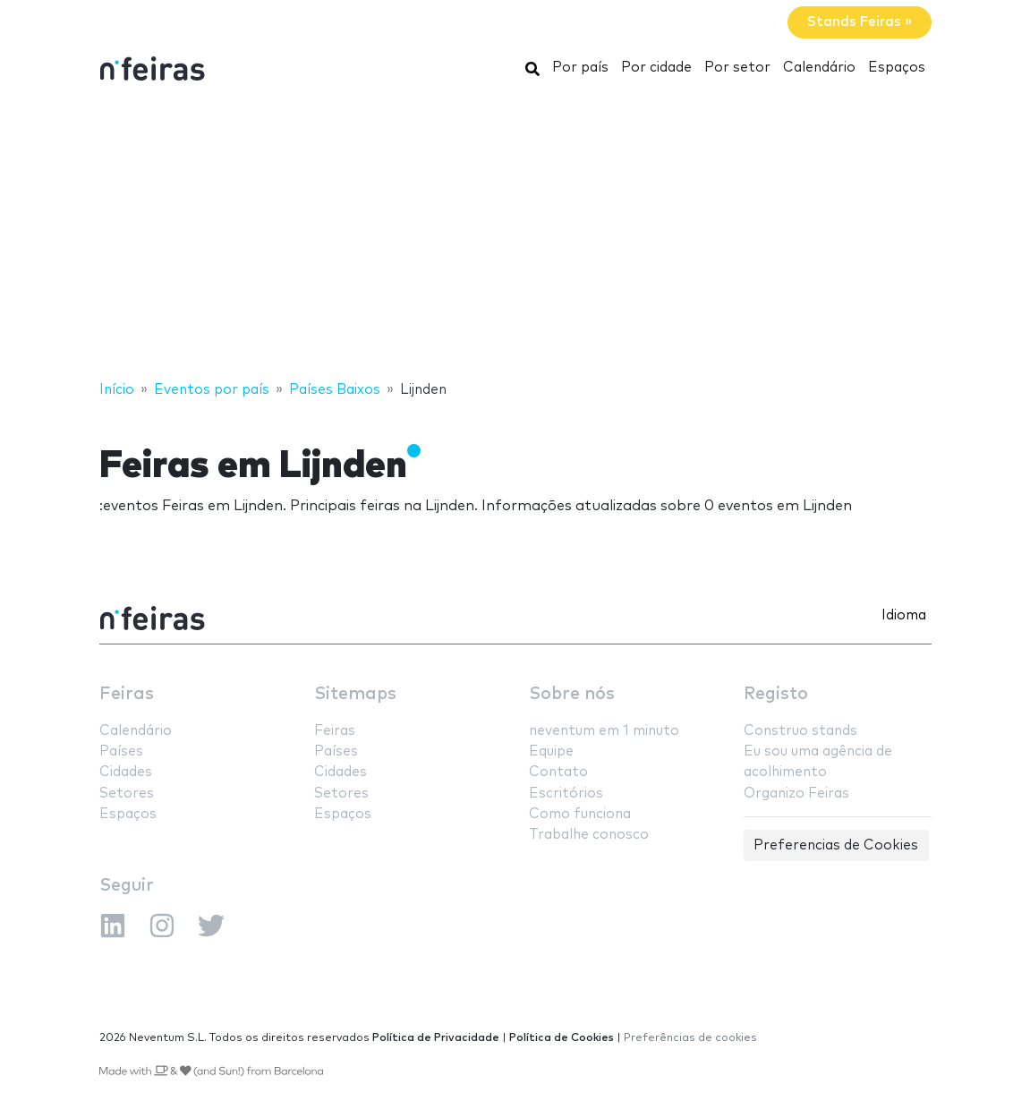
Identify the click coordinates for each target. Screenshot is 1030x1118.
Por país (580, 67)
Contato (558, 772)
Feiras (126, 694)
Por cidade (656, 67)
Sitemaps (355, 694)
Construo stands (800, 731)
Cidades (125, 772)
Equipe (551, 751)
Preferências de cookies (690, 1038)
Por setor (737, 67)
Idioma (903, 615)
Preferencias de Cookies (835, 845)
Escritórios (566, 793)
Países (121, 751)
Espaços (896, 67)
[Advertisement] (515, 235)
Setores (126, 793)
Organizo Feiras (796, 793)
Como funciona (580, 814)
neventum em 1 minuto (604, 731)
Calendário (819, 67)
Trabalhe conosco (589, 834)
